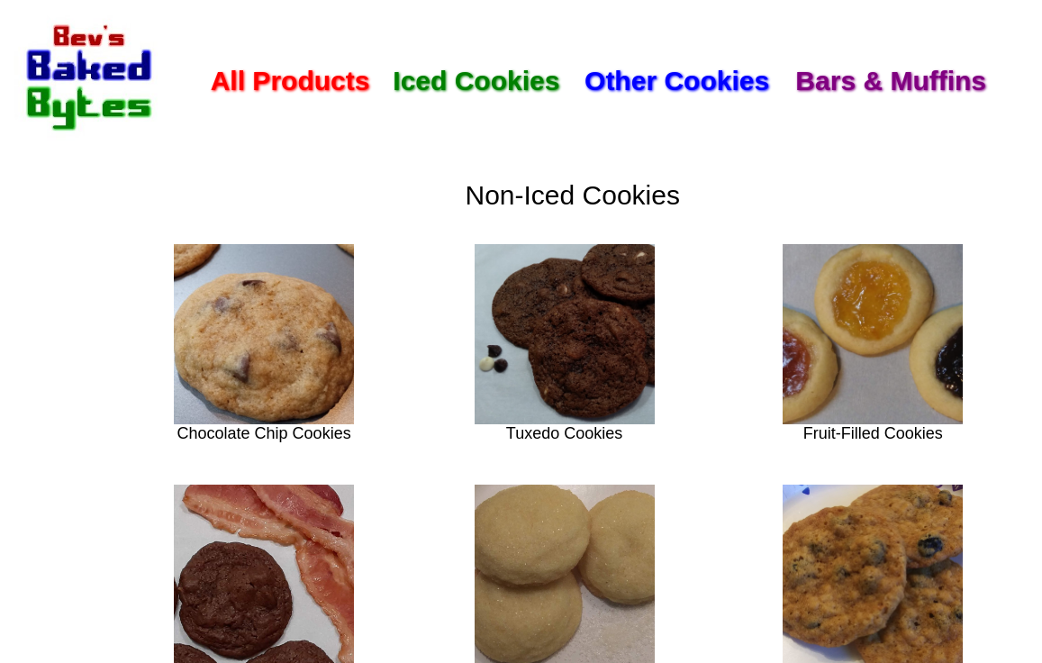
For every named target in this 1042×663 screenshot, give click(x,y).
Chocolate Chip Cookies (264, 433)
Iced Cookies (476, 80)
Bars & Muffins (890, 80)
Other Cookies (676, 80)
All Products (290, 80)
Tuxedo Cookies (564, 433)
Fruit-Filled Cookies (873, 433)
